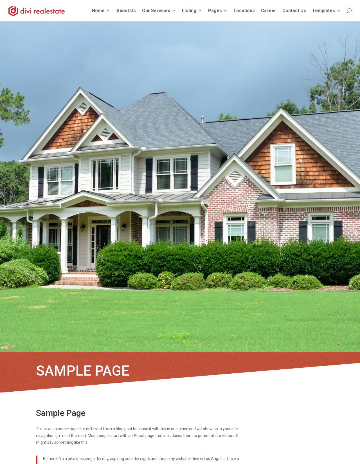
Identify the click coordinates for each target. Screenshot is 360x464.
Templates (323, 10)
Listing (189, 10)
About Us (126, 10)
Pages (215, 10)
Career (268, 10)
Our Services (156, 10)
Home (98, 10)
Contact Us (294, 10)
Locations (244, 10)
